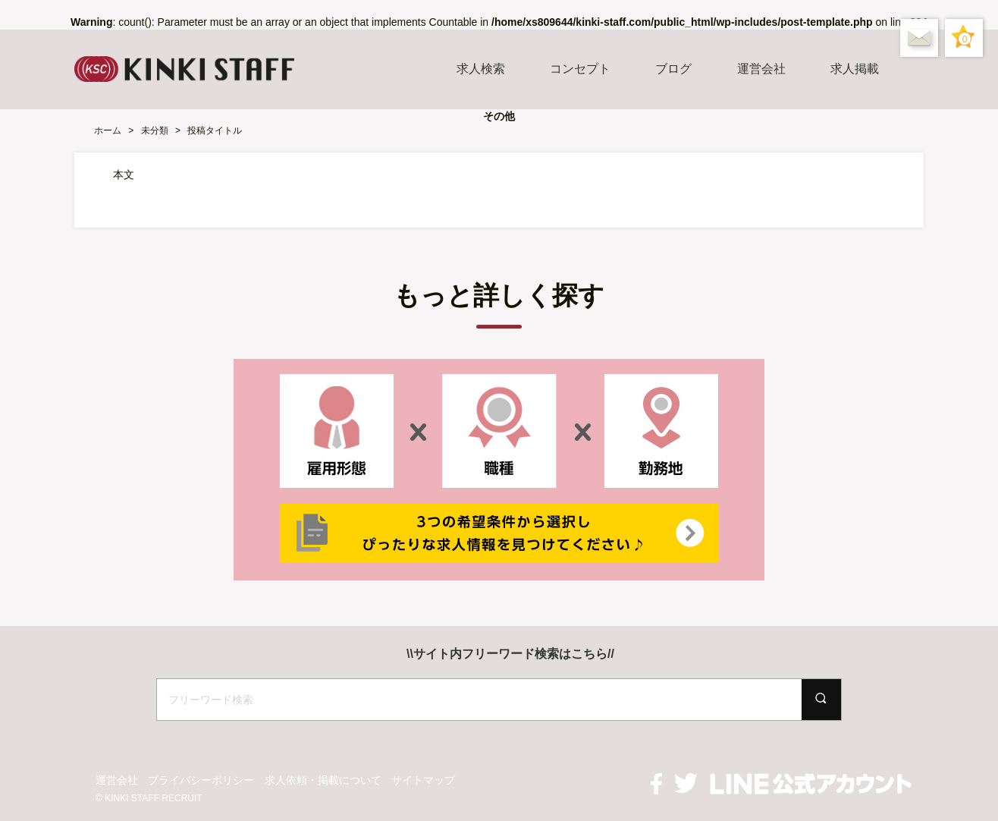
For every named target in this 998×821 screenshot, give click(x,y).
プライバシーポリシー (201, 780)
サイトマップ (423, 780)
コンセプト (580, 68)
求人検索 (481, 68)
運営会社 (761, 68)
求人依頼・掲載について (323, 780)
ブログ (673, 68)
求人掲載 (854, 68)
